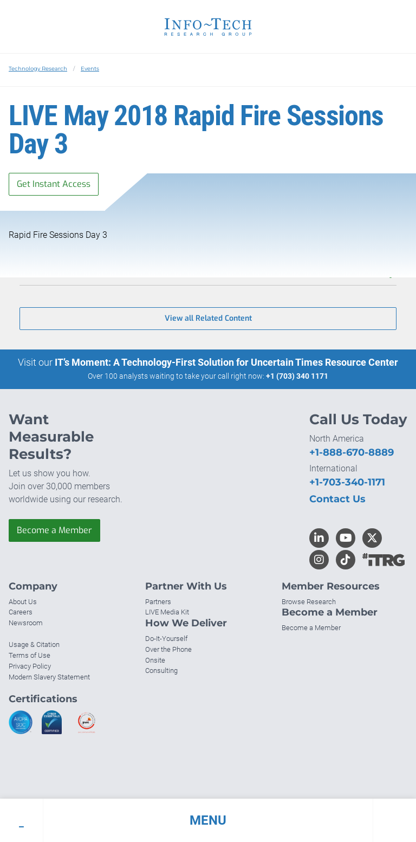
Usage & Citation (34, 644)
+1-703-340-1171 (347, 482)
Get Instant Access (53, 184)
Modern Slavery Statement (49, 677)
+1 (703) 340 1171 (297, 376)
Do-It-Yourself (166, 638)
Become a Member (54, 530)
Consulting (161, 670)
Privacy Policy (30, 666)
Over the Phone (168, 649)
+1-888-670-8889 (351, 452)
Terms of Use (29, 655)
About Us (23, 602)
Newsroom (26, 623)
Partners (158, 602)
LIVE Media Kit (167, 612)
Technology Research (38, 68)
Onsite (155, 660)
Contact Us (337, 499)
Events (90, 68)
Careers (20, 612)
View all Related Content (208, 318)
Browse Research (309, 602)
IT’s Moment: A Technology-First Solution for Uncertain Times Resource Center (226, 362)
